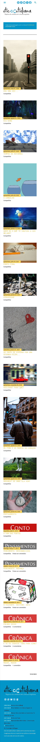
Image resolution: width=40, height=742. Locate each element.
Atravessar (8, 297)
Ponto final (9, 264)
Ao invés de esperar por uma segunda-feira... (17, 353)
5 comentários (17, 627)
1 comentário (16, 665)
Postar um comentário (19, 553)
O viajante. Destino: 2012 (16, 605)
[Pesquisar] (35, 2)
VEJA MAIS (33, 674)
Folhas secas (9, 624)
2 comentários (17, 646)
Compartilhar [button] (7, 93)
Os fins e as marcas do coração (19, 448)
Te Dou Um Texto (15, 718)
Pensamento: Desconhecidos (16, 551)
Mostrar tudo (10, 26)
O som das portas (11, 533)
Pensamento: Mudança (13, 568)
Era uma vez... (10, 91)
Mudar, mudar (9, 663)
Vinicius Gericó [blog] (17, 705)
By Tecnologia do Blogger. (11, 728)
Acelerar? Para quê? (13, 387)
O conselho (8, 198)
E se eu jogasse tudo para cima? (19, 643)
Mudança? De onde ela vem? (16, 481)
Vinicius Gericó (9, 725)
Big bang (7, 121)
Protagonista (9, 514)
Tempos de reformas (13, 154)
